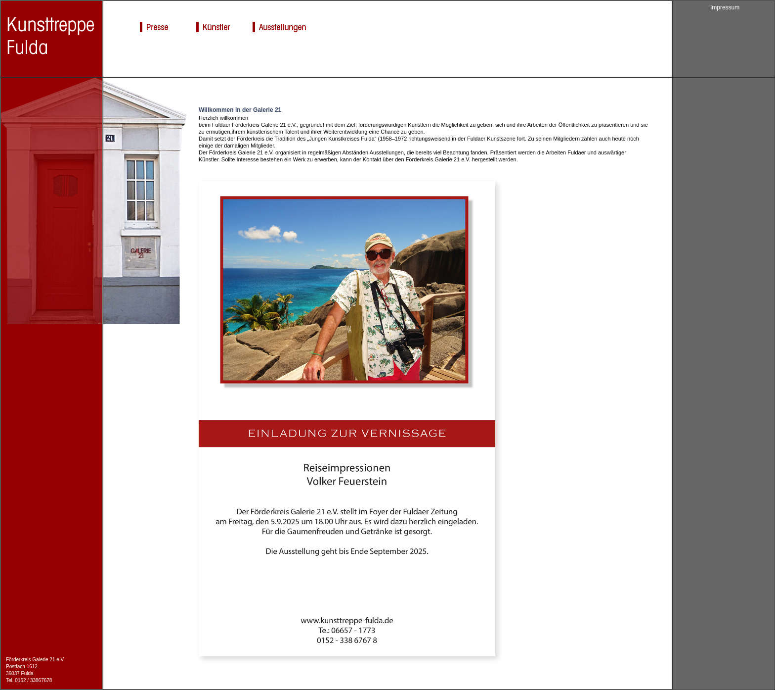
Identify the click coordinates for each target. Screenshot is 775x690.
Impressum (724, 7)
